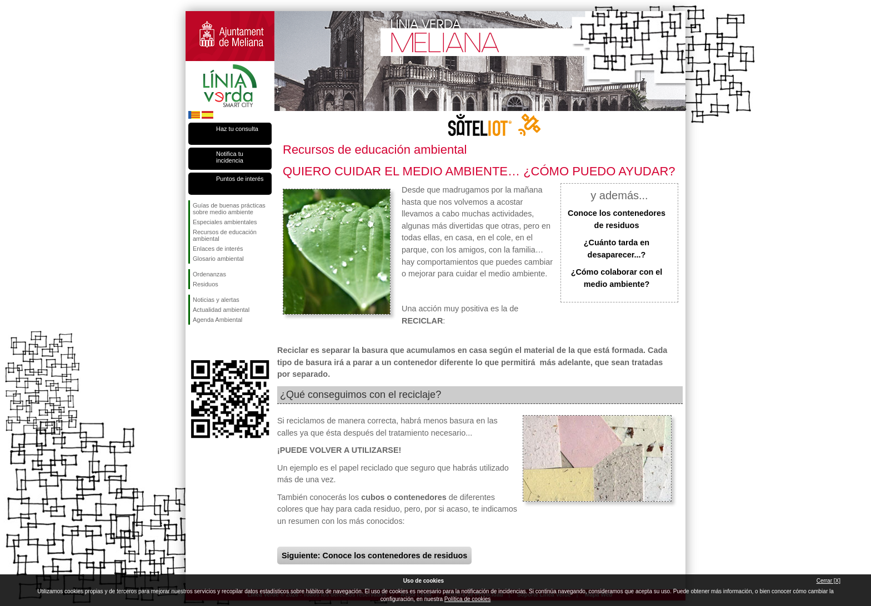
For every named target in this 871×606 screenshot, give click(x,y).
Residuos (205, 284)
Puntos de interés (240, 178)
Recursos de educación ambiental (225, 235)
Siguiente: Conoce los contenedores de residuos (374, 555)
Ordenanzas (209, 274)
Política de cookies (467, 599)
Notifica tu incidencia (229, 157)
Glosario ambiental (218, 258)
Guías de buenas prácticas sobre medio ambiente (229, 208)
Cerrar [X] (828, 581)
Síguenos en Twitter (213, 342)
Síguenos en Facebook (195, 342)
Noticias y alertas (216, 299)
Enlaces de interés (218, 248)
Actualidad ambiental (221, 309)
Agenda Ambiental (217, 319)
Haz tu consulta (237, 128)
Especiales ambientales (225, 222)
